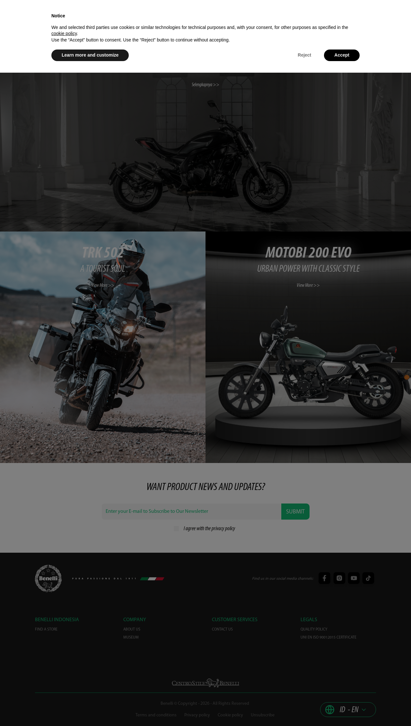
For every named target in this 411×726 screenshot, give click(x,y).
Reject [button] (304, 55)
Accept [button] (341, 55)
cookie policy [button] (64, 33)
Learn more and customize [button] (90, 55)
